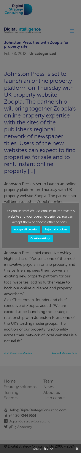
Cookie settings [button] (40, 238)
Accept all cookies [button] (26, 229)
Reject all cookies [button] (56, 229)
